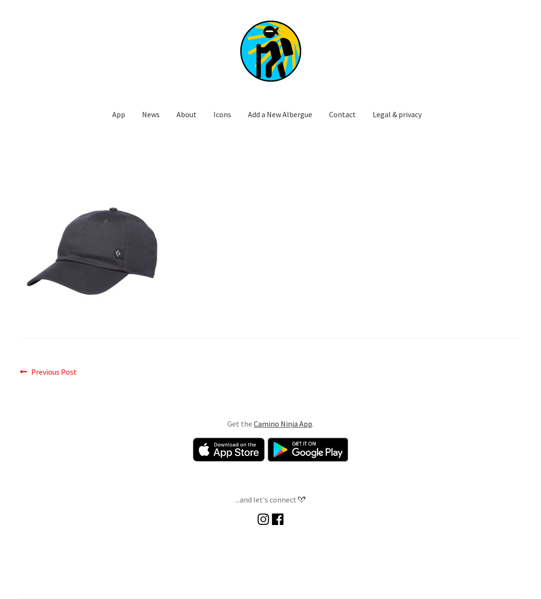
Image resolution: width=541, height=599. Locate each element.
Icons (222, 114)
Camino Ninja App (283, 423)
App (118, 114)
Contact (342, 114)
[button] (270, 51)
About (186, 114)
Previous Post (54, 372)
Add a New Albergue (280, 114)
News (151, 114)
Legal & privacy (397, 114)
